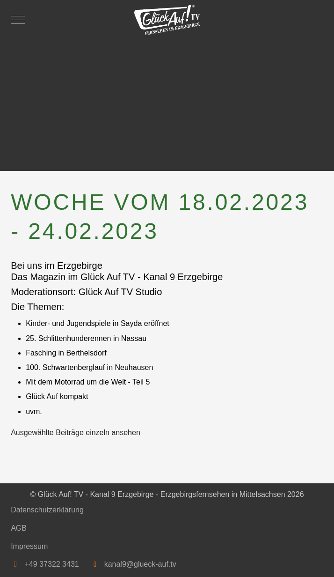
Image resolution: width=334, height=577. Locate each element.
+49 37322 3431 (52, 564)
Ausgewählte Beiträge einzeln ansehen (75, 432)
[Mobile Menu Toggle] (18, 20)
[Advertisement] (167, 100)
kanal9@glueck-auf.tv (140, 564)
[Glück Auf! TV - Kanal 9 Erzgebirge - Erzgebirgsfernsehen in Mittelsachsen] (167, 20)
